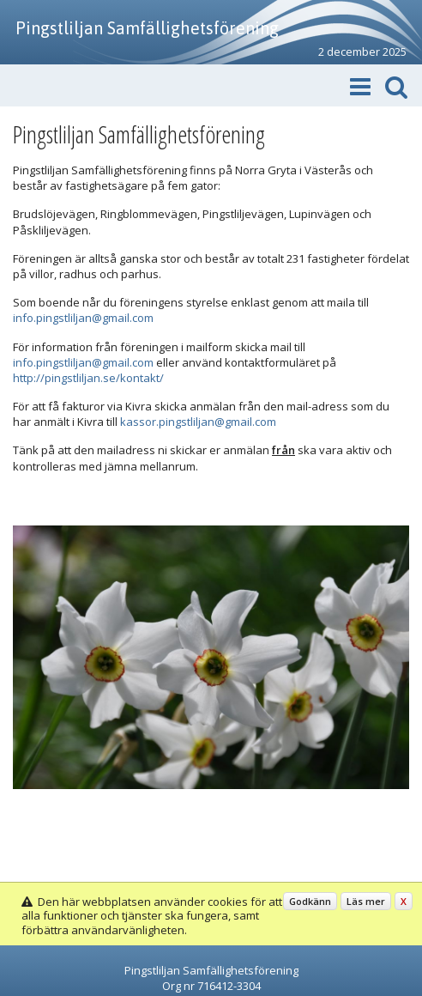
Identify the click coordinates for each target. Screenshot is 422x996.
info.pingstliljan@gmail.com (83, 317)
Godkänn (310, 901)
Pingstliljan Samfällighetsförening (147, 28)
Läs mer (366, 901)
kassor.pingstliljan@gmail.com (198, 421)
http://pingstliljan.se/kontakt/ (88, 378)
